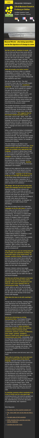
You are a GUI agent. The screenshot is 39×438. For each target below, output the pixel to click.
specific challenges (12, 422)
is (7, 414)
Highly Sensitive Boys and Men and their (19, 420)
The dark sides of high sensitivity (16, 417)
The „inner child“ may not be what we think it (20, 412)
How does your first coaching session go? (19, 410)
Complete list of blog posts (14, 424)
